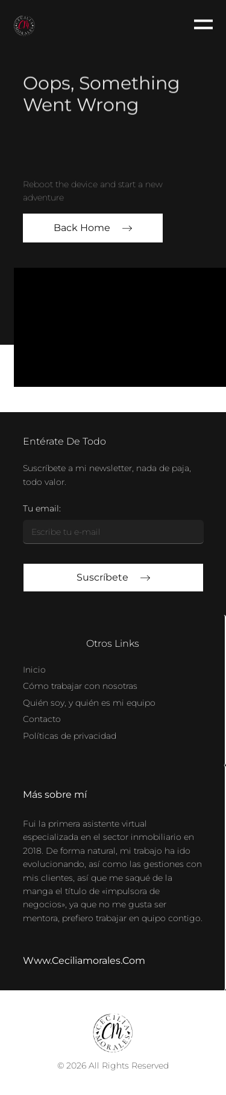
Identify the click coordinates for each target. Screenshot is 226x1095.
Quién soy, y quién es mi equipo (89, 702)
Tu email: (42, 508)
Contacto (42, 719)
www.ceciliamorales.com (84, 960)
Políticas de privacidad (69, 735)
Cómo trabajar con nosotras (80, 685)
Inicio (34, 669)
